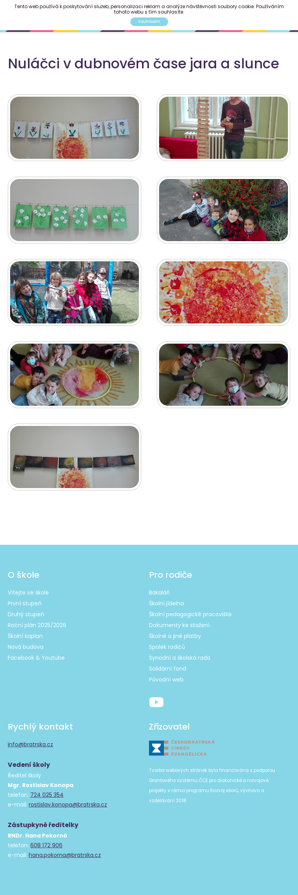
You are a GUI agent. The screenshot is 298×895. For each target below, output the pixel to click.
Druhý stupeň (26, 614)
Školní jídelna (166, 603)
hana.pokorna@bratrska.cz (65, 855)
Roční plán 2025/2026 (37, 625)
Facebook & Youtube (36, 658)
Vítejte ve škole (28, 592)
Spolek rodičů (167, 647)
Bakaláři (159, 592)
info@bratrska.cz (30, 744)
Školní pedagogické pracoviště (190, 614)
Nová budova (25, 647)
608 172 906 (46, 845)
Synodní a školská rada (179, 658)
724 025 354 (47, 795)
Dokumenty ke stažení (179, 625)
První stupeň (25, 603)
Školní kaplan (25, 636)
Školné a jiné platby (175, 636)
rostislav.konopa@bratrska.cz (68, 804)
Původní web (166, 679)
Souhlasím (149, 21)
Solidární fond (167, 669)
